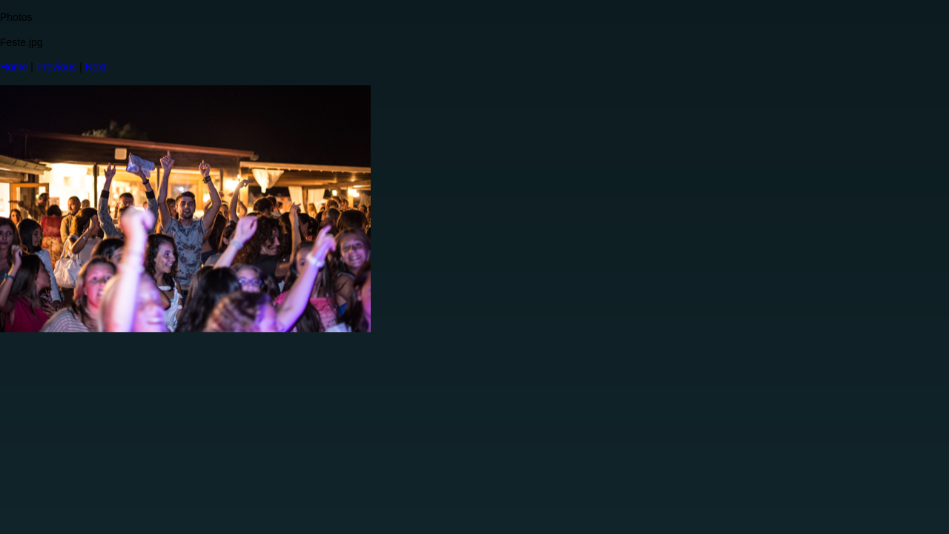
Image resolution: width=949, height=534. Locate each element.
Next (96, 67)
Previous (56, 67)
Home (13, 67)
